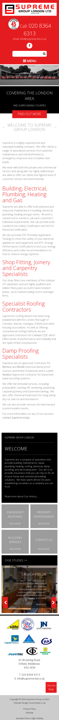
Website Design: (21, 699)
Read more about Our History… (21, 496)
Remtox (6, 367)
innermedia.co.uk (37, 699)
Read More (41, 604)
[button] (44, 54)
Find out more (29, 114)
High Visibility (37, 715)
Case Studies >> (16, 560)
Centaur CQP (40, 335)
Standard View (22, 715)
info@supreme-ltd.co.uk (33, 39)
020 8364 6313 (31, 671)
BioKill (20, 367)
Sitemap (29, 709)
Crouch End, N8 (34, 574)
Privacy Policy (29, 705)
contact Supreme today (16, 417)
